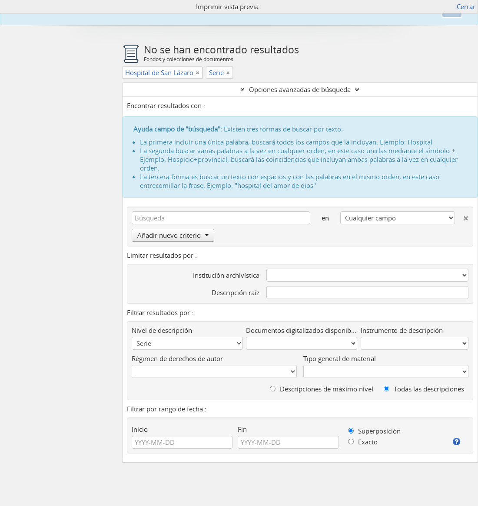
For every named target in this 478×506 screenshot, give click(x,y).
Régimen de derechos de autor (177, 358)
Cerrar (466, 6)
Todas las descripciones (424, 388)
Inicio (140, 429)
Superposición (374, 431)
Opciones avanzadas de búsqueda (300, 89)
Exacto (363, 441)
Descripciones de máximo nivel (321, 388)
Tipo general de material (339, 358)
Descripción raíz (235, 292)
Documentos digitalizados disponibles (301, 330)
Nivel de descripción (162, 330)
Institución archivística (226, 275)
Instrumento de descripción (402, 330)
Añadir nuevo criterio (173, 235)
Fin (242, 429)
